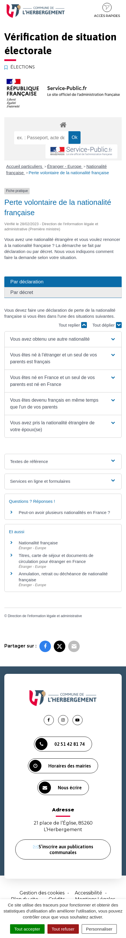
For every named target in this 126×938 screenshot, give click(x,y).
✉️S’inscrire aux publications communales (63, 849)
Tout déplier (107, 325)
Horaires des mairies (60, 766)
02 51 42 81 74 (60, 744)
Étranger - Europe (65, 166)
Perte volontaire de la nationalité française (69, 172)
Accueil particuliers (24, 166)
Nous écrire (60, 788)
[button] (63, 339)
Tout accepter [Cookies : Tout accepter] (27, 929)
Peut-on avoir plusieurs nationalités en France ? (64, 512)
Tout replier (73, 325)
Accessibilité (88, 893)
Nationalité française (38, 542)
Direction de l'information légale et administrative (45, 616)
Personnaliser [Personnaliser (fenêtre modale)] (99, 929)
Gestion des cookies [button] (42, 893)
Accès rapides (107, 10)
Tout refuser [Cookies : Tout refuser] (63, 929)
